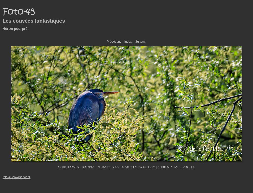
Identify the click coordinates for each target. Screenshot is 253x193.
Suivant (140, 41)
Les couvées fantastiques (34, 21)
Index (128, 41)
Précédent (114, 41)
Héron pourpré (15, 29)
